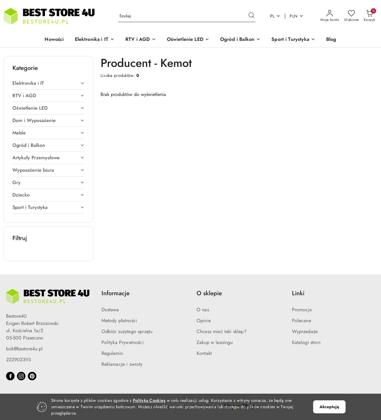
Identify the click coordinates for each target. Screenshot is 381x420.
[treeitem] (48, 83)
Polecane (301, 320)
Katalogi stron (306, 342)
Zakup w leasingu (215, 342)
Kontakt (204, 353)
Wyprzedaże (305, 331)
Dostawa (110, 309)
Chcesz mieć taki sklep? (222, 331)
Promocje (302, 309)
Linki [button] (298, 293)
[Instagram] (21, 376)
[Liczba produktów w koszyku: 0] (369, 16)
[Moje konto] (330, 16)
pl (275, 16)
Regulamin (112, 353)
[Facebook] (10, 376)
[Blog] (331, 40)
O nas (203, 309)
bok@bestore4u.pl (24, 348)
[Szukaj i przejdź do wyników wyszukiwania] (251, 16)
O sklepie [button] (209, 293)
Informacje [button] (115, 293)
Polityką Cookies (149, 400)
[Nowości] (54, 40)
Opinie (204, 320)
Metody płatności (119, 320)
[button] (94, 40)
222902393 (18, 359)
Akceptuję (329, 407)
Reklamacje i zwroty (122, 364)
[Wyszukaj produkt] (187, 16)
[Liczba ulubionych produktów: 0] (351, 16)
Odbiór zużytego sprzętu (127, 331)
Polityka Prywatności (122, 342)
